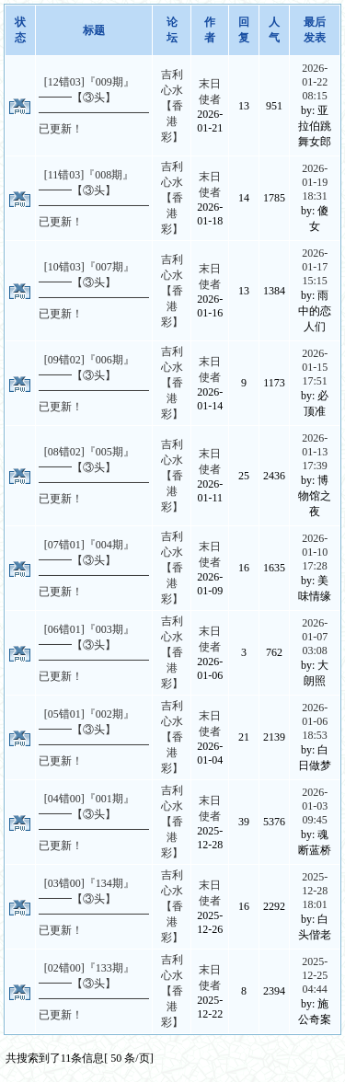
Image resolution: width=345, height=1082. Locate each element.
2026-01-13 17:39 (315, 452)
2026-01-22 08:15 (315, 82)
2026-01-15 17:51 (315, 367)
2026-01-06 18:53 (315, 721)
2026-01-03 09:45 (315, 806)
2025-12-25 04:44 (315, 975)
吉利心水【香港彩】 (172, 106)
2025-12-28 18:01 (315, 890)
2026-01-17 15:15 (315, 267)
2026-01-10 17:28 (315, 552)
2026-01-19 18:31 (315, 182)
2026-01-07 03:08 (315, 636)
